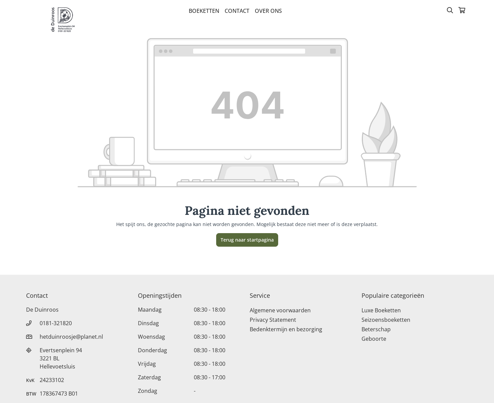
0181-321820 (56, 323)
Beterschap (376, 329)
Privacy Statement (273, 319)
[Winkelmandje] (462, 11)
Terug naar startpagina (247, 240)
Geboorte (374, 338)
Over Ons (268, 11)
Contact (237, 11)
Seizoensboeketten (386, 319)
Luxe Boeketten (381, 310)
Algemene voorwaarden (280, 310)
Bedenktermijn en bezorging (286, 329)
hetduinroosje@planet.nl (71, 336)
